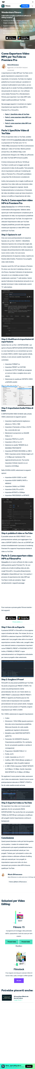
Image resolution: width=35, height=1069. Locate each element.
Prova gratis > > (17, 41)
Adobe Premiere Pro (7, 207)
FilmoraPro (4, 562)
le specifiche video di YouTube (23, 140)
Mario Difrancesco (13, 65)
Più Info (19, 980)
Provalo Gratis (12, 942)
